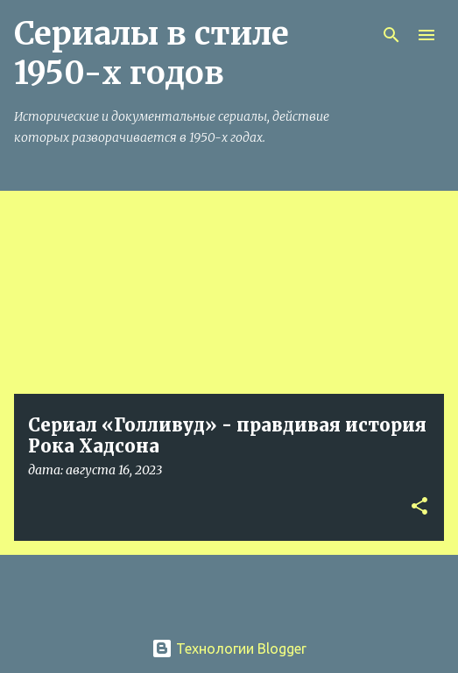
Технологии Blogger (229, 648)
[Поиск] (391, 35)
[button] (419, 507)
